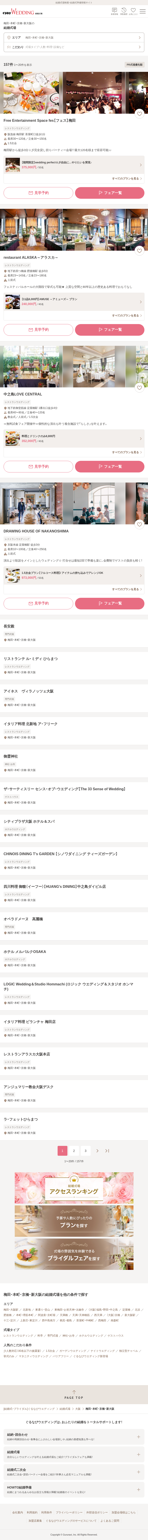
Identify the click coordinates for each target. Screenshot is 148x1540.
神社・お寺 (69, 1335)
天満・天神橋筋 (81, 1315)
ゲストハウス (116, 1335)
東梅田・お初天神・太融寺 (69, 1309)
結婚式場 (65, 1408)
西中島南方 (48, 1320)
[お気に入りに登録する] (139, 114)
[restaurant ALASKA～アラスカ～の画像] (74, 230)
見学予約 (38, 193)
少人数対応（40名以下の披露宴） (22, 1350)
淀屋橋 (126, 1309)
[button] (74, 1437)
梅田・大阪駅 (11, 1309)
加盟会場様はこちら (124, 1512)
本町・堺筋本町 (24, 1315)
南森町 (115, 1320)
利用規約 (32, 1512)
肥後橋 (8, 1315)
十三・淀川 (10, 1320)
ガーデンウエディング (72, 1350)
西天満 (98, 1315)
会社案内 (17, 1512)
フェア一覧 (110, 193)
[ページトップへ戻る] (74, 1394)
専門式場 (52, 1335)
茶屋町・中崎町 (85, 1320)
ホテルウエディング (91, 1335)
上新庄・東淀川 (29, 1320)
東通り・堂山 (42, 1309)
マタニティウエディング (33, 1356)
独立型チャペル (128, 1350)
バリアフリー (61, 1356)
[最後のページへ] (107, 1151)
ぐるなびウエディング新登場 (90, 1356)
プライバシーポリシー (69, 1512)
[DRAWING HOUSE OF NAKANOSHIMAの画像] (74, 503)
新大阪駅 (130, 1315)
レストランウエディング (18, 1335)
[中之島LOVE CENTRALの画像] (74, 367)
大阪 (78, 1408)
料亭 (40, 1335)
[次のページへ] (97, 1151)
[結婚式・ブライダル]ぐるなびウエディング (29, 1408)
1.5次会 (50, 1350)
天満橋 (64, 1315)
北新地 (27, 1309)
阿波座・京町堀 (46, 1315)
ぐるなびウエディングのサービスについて (71, 1520)
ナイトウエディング (103, 1350)
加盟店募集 (35, 1520)
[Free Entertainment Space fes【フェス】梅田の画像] (74, 93)
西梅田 (102, 1320)
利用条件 (46, 1512)
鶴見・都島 (66, 1320)
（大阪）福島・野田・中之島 (103, 1309)
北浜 (137, 1309)
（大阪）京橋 (113, 1315)
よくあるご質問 (109, 1520)
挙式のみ (9, 1356)
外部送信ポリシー (97, 1512)
